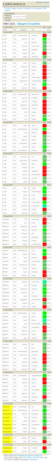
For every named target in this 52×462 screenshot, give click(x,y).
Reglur (14, 8)
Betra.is (39, 456)
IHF (38, 458)
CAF (34, 458)
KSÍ (5, 459)
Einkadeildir (37, 8)
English (46, 2)
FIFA (24, 458)
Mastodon (34, 459)
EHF (42, 458)
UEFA (29, 458)
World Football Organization (23, 456)
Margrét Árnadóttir (29, 23)
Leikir (20, 8)
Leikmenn (27, 8)
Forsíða (7, 8)
